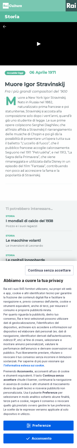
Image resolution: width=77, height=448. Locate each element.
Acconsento (42, 438)
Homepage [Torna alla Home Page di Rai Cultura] (12, 6)
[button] (49, 270)
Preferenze (41, 425)
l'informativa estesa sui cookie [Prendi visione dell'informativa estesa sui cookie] (24, 365)
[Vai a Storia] (38, 17)
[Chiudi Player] (5, 27)
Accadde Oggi (15, 72)
